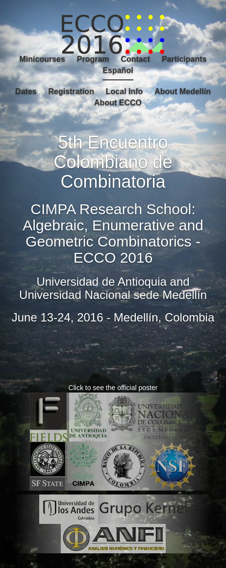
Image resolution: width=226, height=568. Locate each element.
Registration (71, 91)
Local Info (124, 91)
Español (117, 70)
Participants (184, 59)
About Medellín (182, 91)
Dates (26, 91)
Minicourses (42, 59)
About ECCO (118, 103)
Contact (135, 59)
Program (93, 59)
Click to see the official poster (113, 388)
